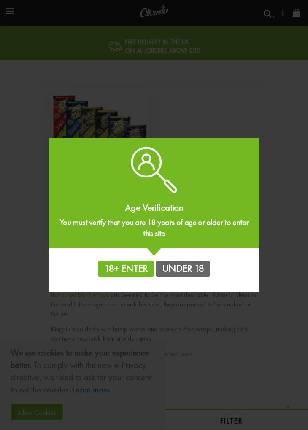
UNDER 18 (183, 268)
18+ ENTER (126, 268)
